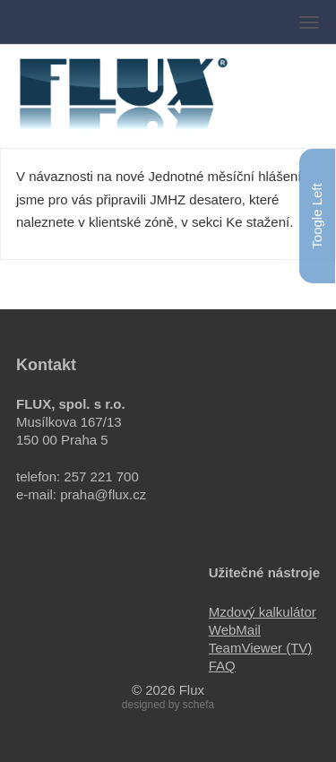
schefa (198, 704)
